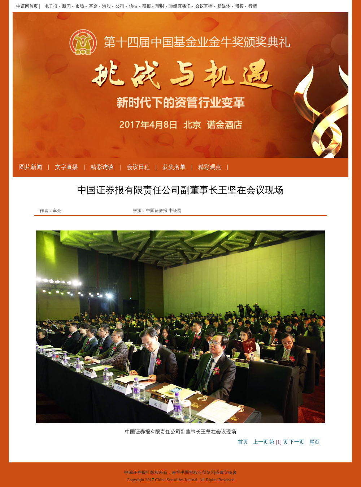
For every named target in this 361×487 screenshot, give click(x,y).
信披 (133, 6)
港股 (106, 6)
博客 (239, 6)
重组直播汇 (180, 6)
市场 (79, 6)
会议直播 (204, 6)
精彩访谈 (102, 167)
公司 (120, 6)
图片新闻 (30, 167)
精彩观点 (209, 167)
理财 (160, 6)
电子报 (50, 6)
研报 (146, 6)
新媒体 (223, 6)
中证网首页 (27, 6)
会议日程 (138, 167)
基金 (93, 6)
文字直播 (66, 167)
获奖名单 (174, 167)
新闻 (66, 6)
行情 (252, 6)
